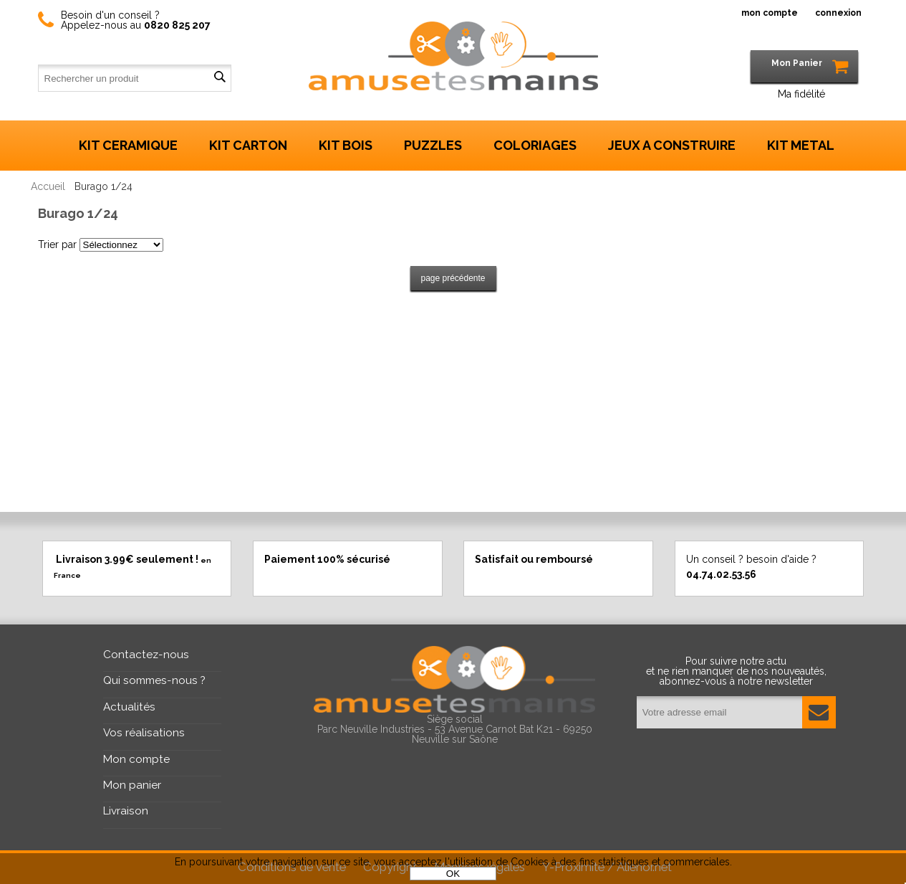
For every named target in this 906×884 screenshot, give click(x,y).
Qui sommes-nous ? (154, 680)
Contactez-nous (146, 654)
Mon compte (136, 759)
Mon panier (132, 785)
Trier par (57, 244)
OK (453, 873)
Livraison (125, 810)
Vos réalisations (144, 732)
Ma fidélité (801, 94)
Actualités (129, 706)
